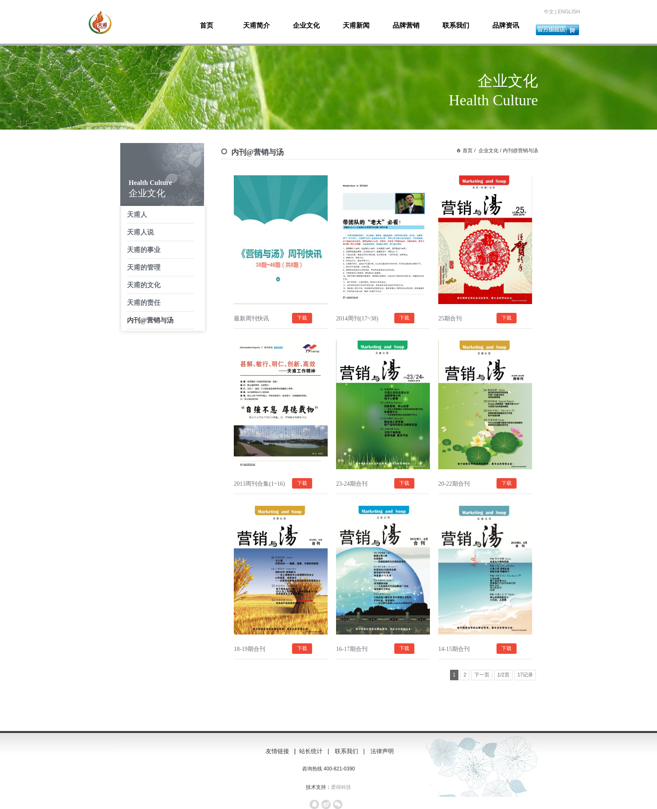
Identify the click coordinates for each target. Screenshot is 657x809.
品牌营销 (406, 25)
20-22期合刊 (454, 484)
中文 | (551, 12)
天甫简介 (256, 25)
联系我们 (455, 25)
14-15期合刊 (454, 649)
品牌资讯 (505, 25)
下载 (302, 318)
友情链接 (277, 751)
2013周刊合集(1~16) (259, 484)
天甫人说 (140, 232)
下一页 (481, 675)
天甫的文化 (143, 285)
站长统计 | (315, 751)
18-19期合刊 (249, 649)
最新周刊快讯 (251, 318)
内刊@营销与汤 (150, 320)
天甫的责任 (143, 302)
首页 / (469, 150)
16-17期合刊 (351, 649)
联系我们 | (350, 751)
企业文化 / (489, 150)
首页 (206, 25)
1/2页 (503, 675)
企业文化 (306, 25)
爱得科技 (341, 787)
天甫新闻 (356, 25)
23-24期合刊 (351, 484)
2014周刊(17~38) (357, 318)
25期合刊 (450, 318)
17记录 (525, 675)
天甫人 (137, 214)
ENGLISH (569, 12)
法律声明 (385, 751)
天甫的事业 (143, 249)
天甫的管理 (143, 267)
